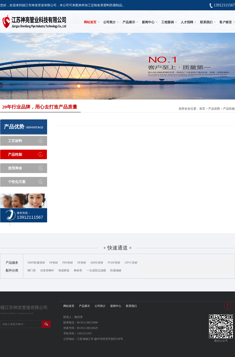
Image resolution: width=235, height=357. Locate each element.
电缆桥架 (63, 270)
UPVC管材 (131, 262)
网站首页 (90, 22)
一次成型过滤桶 (96, 270)
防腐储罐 (115, 270)
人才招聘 (187, 22)
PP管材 (53, 262)
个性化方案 (17, 182)
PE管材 (81, 262)
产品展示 (129, 22)
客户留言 (225, 22)
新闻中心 (148, 22)
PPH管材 (67, 262)
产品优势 (214, 108)
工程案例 (167, 22)
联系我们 (206, 22)
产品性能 (229, 108)
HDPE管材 (97, 262)
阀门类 (32, 270)
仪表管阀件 (47, 270)
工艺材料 (15, 141)
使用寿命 (15, 168)
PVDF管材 (114, 262)
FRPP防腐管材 (36, 262)
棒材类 (78, 270)
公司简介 (109, 22)
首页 (202, 108)
